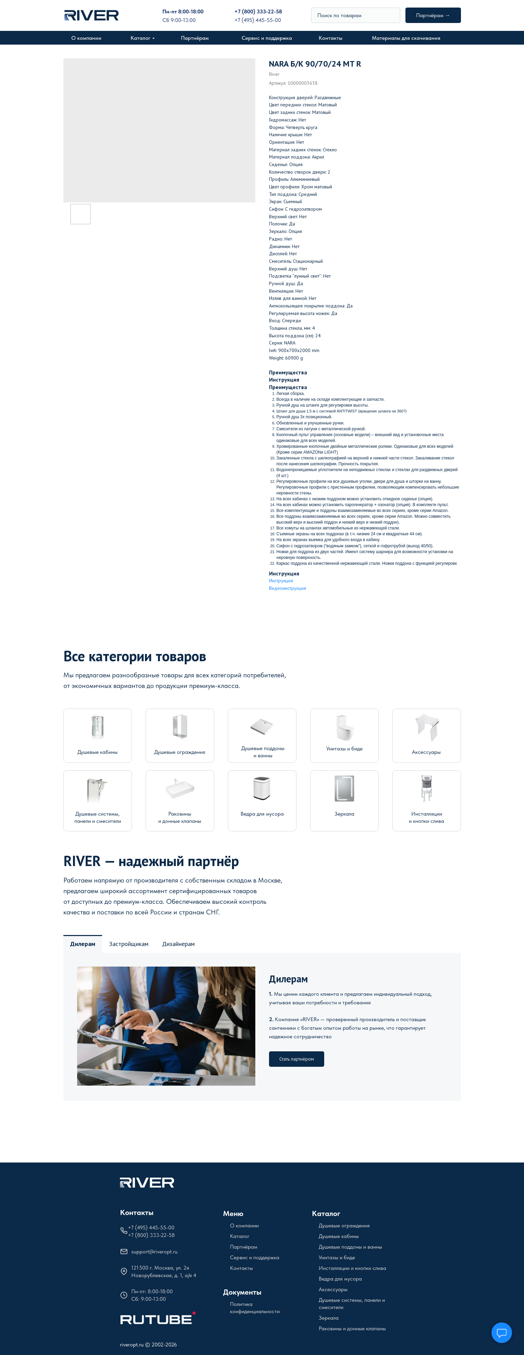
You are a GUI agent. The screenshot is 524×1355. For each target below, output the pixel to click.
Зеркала (344, 813)
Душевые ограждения (179, 752)
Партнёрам (195, 38)
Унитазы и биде (344, 748)
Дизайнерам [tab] (178, 944)
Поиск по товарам (339, 15)
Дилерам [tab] (82, 944)
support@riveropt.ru (154, 1251)
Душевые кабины (97, 752)
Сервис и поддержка (267, 38)
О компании (86, 38)
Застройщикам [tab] (128, 944)
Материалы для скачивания (406, 38)
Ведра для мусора (262, 813)
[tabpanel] (262, 1027)
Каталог (140, 38)
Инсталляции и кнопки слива (352, 1268)
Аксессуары (426, 752)
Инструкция (281, 580)
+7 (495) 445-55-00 (257, 20)
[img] (392, 15)
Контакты (330, 38)
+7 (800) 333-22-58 (258, 11)
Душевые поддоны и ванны (350, 1246)
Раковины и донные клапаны (352, 1328)
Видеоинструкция (287, 588)
